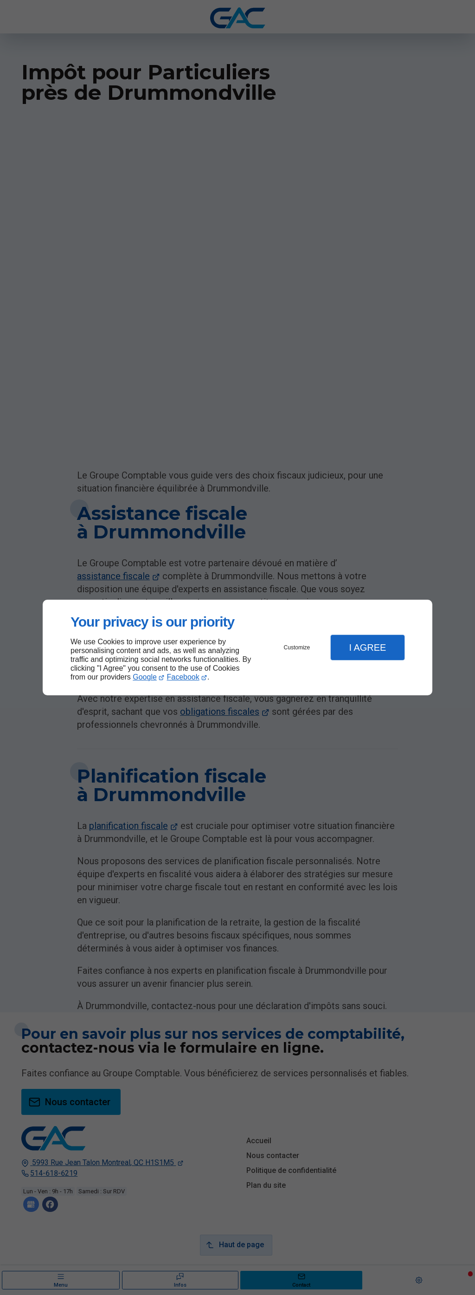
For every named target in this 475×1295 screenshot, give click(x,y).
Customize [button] (297, 647)
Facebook (183, 677)
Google (145, 677)
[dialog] (237, 648)
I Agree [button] (367, 647)
